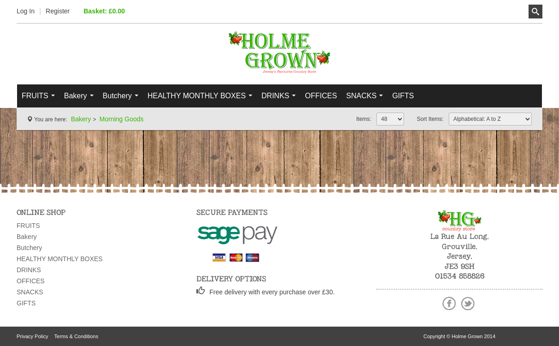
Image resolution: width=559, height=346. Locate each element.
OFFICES (321, 96)
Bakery (81, 98)
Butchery (123, 98)
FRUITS (40, 98)
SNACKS (366, 98)
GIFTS (403, 96)
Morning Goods (122, 119)
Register (58, 11)
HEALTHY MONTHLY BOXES (202, 98)
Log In (26, 11)
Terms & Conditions (76, 336)
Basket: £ (104, 11)
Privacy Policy (32, 336)
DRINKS (281, 98)
